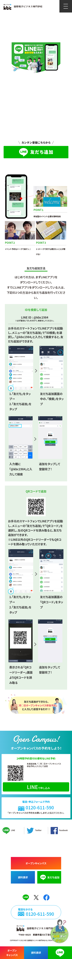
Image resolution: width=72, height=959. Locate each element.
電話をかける (36, 912)
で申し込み (38, 786)
